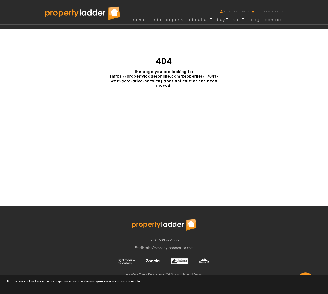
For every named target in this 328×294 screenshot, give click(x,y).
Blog (254, 19)
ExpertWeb (164, 274)
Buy (221, 19)
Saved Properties (267, 11)
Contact (274, 19)
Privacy (186, 274)
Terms (176, 274)
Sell (237, 19)
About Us (199, 19)
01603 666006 (167, 240)
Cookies (198, 274)
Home (138, 19)
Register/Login (235, 11)
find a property (167, 19)
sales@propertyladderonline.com (169, 247)
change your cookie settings (105, 281)
